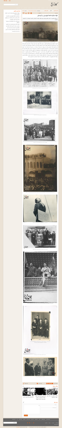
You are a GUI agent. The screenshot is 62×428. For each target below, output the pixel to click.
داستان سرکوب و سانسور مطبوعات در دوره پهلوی (12, 17)
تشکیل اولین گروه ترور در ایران (28, 397)
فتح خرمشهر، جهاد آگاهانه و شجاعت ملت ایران (12, 29)
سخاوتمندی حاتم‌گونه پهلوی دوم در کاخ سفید (12, 16)
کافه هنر (29, 8)
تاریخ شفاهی (51, 8)
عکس (47, 8)
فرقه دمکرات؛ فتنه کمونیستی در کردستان (47, 16)
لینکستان (46, 422)
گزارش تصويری (56, 10)
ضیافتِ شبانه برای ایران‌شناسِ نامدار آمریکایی (12, 24)
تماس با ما (53, 422)
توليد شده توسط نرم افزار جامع (21, 427)
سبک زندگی (25, 8)
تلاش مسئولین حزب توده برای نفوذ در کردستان (52, 396)
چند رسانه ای (34, 8)
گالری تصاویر (46, 10)
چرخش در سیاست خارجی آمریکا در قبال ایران (12, 26)
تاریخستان (42, 8)
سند (21, 8)
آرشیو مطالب (56, 422)
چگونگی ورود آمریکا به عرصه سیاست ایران (13, 27)
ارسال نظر (26, 415)
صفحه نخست (56, 8)
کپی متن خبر (39, 383)
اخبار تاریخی (18, 8)
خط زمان (39, 8)
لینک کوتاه (25, 383)
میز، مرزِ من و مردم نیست (15, 31)
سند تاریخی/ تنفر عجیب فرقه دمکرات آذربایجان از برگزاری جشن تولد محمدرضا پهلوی (40, 398)
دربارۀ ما (49, 422)
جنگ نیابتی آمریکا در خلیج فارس (14, 19)
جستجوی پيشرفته (56, 424)
